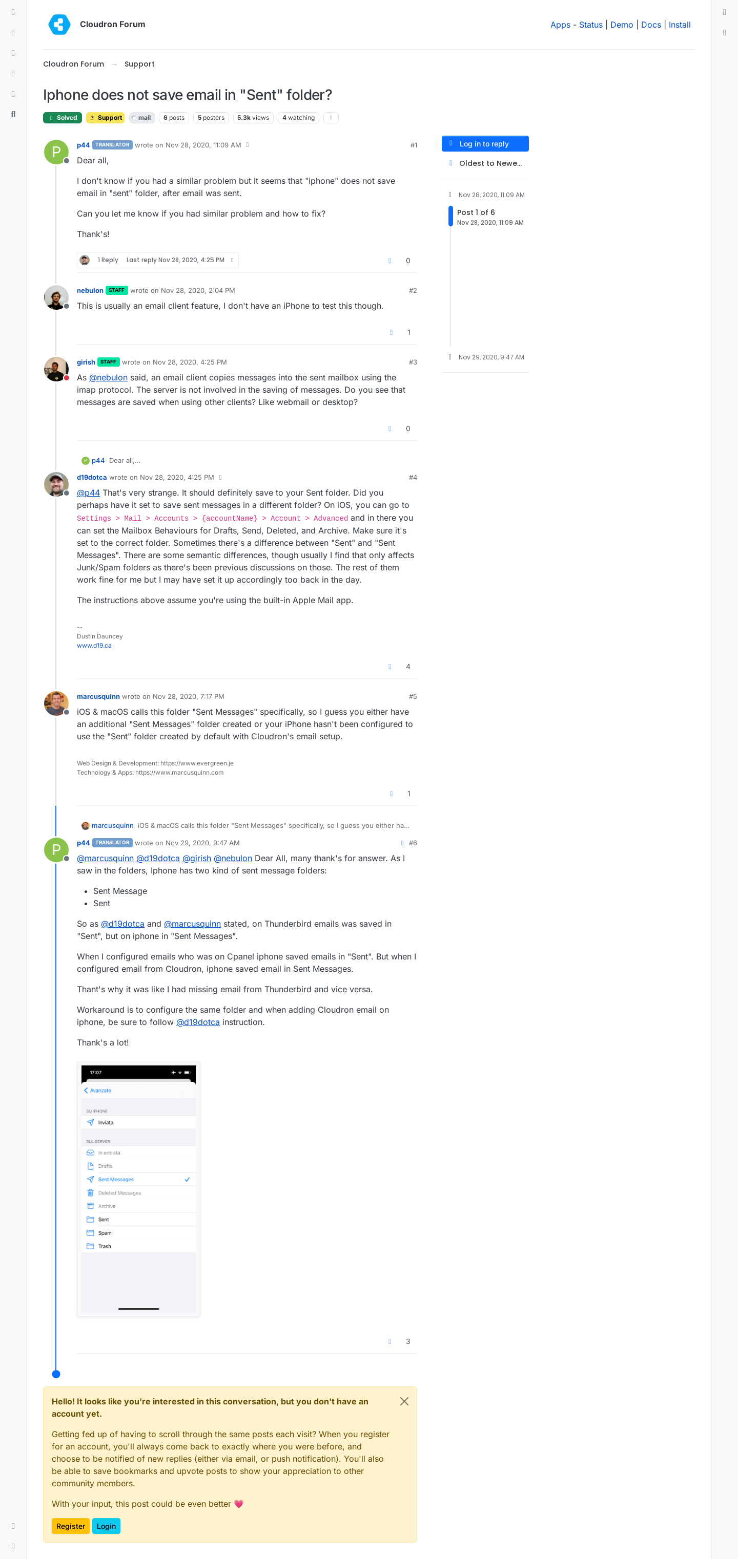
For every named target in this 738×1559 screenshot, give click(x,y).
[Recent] (13, 33)
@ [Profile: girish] (196, 858)
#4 (413, 477)
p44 (83, 145)
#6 (413, 843)
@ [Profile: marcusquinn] (105, 858)
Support (105, 117)
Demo (621, 24)
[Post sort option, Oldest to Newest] (485, 164)
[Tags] (13, 53)
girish (86, 362)
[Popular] (13, 74)
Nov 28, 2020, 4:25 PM (190, 362)
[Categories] (13, 12)
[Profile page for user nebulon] (56, 297)
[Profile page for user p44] (56, 152)
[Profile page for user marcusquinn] (56, 703)
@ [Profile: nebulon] (108, 377)
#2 (413, 290)
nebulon (90, 290)
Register (70, 1526)
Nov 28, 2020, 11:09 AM (203, 145)
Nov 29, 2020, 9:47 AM (203, 843)
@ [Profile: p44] (88, 492)
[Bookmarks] (13, 94)
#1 (414, 145)
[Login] (724, 12)
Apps (560, 24)
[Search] (13, 114)
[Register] (724, 33)
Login (106, 1526)
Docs (651, 24)
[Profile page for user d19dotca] (56, 484)
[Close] (404, 1401)
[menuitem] (724, 12)
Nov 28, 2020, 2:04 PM (198, 290)
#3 (413, 362)
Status (591, 24)
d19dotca (92, 477)
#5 (413, 696)
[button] (13, 1526)
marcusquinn (98, 696)
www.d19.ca (94, 645)
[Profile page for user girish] (56, 369)
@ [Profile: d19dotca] (158, 858)
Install (680, 24)
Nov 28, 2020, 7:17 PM (188, 696)
